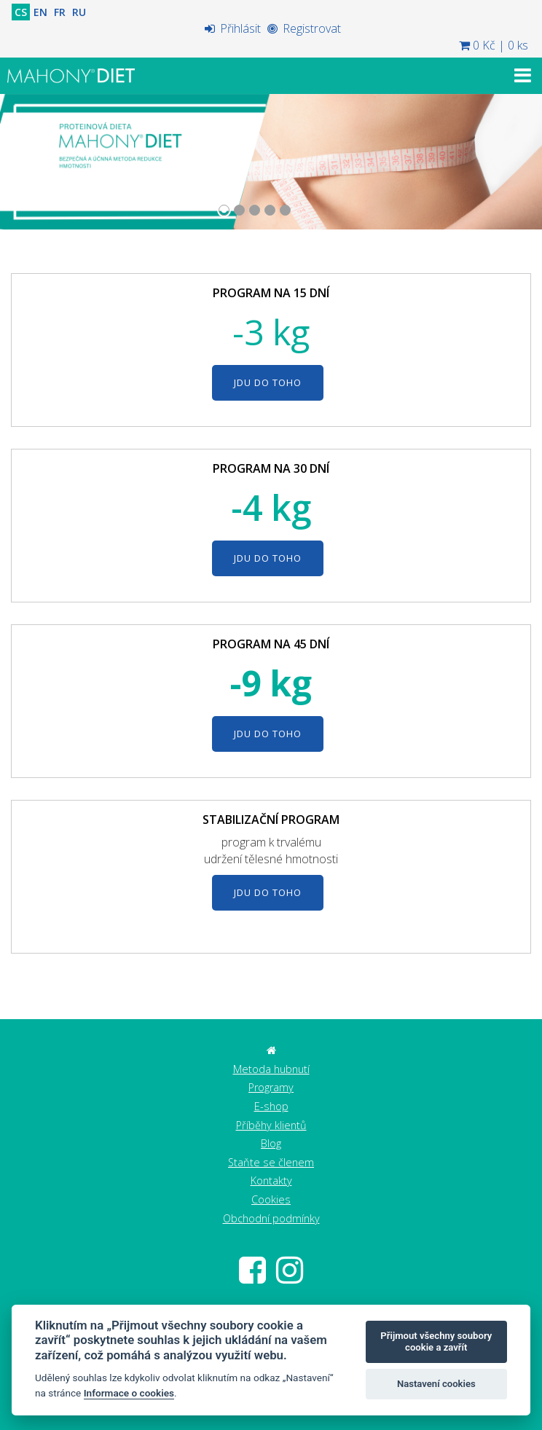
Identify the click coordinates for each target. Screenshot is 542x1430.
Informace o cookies (129, 1393)
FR (60, 12)
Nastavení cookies (436, 1383)
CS (21, 12)
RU (79, 12)
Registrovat (304, 28)
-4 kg (271, 507)
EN (40, 12)
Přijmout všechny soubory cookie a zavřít (436, 1341)
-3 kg (271, 331)
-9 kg (271, 683)
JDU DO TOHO (268, 382)
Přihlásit (233, 28)
